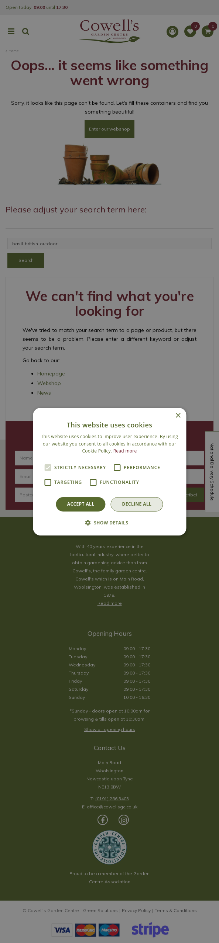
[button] (110, 522)
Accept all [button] (81, 504)
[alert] (109, 471)
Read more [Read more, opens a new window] (125, 451)
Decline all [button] (136, 504)
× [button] (178, 415)
